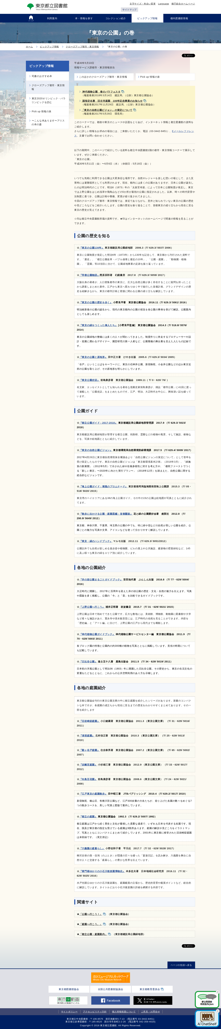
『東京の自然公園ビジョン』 (95, 450)
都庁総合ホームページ (183, 3)
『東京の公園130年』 (91, 247)
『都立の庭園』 (88, 816)
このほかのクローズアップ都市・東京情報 (103, 76)
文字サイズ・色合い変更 (143, 3)
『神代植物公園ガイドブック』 (97, 634)
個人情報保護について (124, 1011)
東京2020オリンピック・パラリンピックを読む (48, 100)
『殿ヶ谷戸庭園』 (89, 750)
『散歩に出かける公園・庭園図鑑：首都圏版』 (106, 513)
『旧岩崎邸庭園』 (89, 721)
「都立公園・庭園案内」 (93, 934)
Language (163, 3)
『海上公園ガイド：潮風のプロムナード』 (103, 486)
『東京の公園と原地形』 (93, 357)
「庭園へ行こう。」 (90, 924)
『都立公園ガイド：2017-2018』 (98, 422)
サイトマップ (129, 9)
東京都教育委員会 (150, 989)
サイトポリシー (69, 1011)
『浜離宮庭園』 (88, 764)
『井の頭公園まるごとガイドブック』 (101, 579)
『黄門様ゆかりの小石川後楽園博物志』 (102, 871)
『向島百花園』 (88, 779)
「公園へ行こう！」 (90, 914)
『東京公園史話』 (89, 380)
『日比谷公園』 (88, 661)
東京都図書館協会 (69, 989)
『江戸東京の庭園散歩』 (93, 793)
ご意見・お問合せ (150, 1011)
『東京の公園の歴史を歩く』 (95, 302)
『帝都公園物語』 (89, 275)
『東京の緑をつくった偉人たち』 (98, 325)
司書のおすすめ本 (42, 76)
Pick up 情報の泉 (150, 76)
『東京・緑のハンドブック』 (95, 541)
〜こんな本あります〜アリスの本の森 (48, 122)
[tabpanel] (110, 977)
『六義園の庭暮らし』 (92, 848)
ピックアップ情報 (41, 66)
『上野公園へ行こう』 (92, 606)
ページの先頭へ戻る (181, 965)
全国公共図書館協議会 (110, 989)
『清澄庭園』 (87, 735)
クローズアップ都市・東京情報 (48, 87)
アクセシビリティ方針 (95, 1011)
